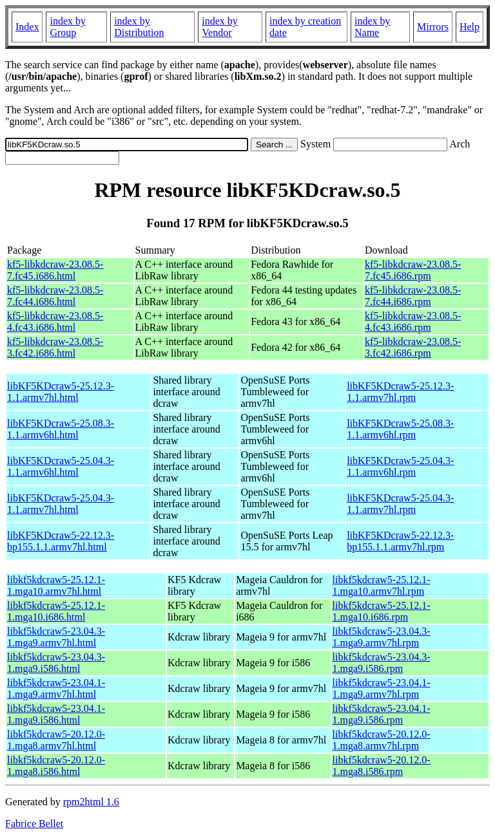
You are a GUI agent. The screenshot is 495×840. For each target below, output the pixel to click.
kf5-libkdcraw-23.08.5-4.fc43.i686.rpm (413, 321)
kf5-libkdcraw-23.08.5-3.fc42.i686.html (55, 347)
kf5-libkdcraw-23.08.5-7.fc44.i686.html (55, 296)
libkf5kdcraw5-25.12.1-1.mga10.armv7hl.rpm (382, 585)
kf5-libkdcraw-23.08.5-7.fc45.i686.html (55, 270)
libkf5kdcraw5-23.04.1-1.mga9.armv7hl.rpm (382, 688)
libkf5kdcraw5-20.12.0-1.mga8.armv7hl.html (56, 740)
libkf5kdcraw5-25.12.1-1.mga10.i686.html (56, 611)
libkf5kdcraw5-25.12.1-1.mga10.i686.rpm (382, 611)
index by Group (68, 26)
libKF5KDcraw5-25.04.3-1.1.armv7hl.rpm (400, 503)
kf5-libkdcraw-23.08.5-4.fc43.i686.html (55, 321)
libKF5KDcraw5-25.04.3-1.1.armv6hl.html (60, 466)
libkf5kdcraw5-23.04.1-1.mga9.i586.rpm (382, 714)
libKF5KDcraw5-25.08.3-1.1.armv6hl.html (60, 429)
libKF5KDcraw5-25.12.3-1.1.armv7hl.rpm (400, 391)
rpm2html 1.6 (91, 801)
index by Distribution (139, 26)
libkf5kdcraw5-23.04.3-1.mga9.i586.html (56, 662)
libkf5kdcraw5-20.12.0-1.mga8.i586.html (56, 765)
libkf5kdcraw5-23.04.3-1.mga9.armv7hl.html (56, 637)
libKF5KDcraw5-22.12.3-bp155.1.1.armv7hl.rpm (400, 541)
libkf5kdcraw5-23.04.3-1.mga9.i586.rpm (382, 662)
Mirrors (433, 26)
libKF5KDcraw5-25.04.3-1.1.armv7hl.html (60, 503)
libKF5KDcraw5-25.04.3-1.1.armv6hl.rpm (400, 466)
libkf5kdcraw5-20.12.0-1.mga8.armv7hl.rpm (382, 740)
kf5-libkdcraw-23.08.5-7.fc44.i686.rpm (413, 296)
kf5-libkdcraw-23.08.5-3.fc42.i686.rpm (413, 347)
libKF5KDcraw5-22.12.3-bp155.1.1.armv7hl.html (60, 541)
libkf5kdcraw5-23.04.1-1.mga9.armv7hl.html (56, 688)
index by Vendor (220, 26)
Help (470, 26)
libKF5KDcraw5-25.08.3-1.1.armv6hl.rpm (400, 429)
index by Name (372, 26)
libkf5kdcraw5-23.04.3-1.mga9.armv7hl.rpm (382, 637)
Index (27, 26)
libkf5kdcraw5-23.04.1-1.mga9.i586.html (56, 714)
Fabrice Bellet (34, 823)
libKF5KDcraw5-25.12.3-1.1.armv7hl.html (60, 391)
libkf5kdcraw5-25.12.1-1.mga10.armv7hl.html (56, 585)
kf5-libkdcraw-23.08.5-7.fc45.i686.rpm (413, 270)
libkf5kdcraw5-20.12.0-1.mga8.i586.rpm (382, 765)
